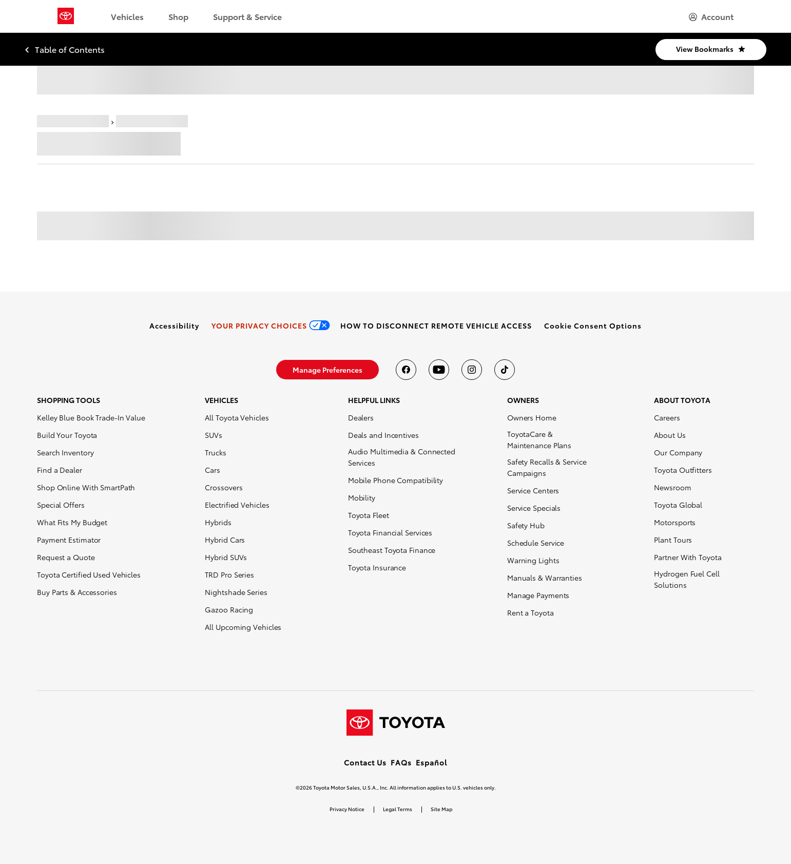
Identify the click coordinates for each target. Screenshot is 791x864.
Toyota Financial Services (390, 532)
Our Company (678, 452)
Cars (212, 470)
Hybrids (218, 522)
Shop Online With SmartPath (86, 487)
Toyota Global (678, 505)
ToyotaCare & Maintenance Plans (539, 439)
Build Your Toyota (67, 435)
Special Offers (61, 505)
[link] (174, 325)
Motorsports (675, 522)
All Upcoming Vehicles (243, 627)
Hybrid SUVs (226, 557)
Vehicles (127, 16)
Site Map (441, 809)
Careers (667, 417)
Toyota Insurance (377, 567)
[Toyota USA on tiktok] (504, 369)
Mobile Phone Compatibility (395, 480)
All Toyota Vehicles (236, 417)
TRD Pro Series (229, 574)
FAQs (401, 762)
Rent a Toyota (530, 612)
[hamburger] (711, 16)
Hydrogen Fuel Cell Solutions (686, 579)
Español (431, 762)
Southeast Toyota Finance (392, 550)
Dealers (361, 417)
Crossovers (223, 487)
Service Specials (534, 508)
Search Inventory (65, 452)
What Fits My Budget (72, 522)
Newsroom (672, 487)
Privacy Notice (347, 809)
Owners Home (531, 417)
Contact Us (365, 762)
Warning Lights (533, 560)
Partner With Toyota (687, 557)
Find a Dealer (59, 470)
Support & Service (247, 16)
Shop (178, 16)
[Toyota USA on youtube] (439, 369)
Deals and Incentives (383, 435)
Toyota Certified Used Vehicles (89, 574)
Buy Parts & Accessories (77, 592)
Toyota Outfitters (682, 470)
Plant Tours (673, 539)
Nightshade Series (236, 592)
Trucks (215, 452)
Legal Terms (397, 809)
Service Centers (533, 490)
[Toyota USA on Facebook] (406, 369)
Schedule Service (535, 542)
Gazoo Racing (229, 609)
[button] (593, 325)
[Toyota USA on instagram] (471, 369)
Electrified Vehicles (237, 505)
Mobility (361, 497)
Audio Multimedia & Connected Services (401, 457)
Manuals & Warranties (544, 577)
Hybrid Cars (225, 539)
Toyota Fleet (368, 515)
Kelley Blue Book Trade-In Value (91, 417)
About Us (669, 435)
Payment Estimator (69, 539)
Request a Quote (66, 557)
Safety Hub (526, 525)
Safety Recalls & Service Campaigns (547, 467)
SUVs (213, 435)
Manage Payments (538, 595)
